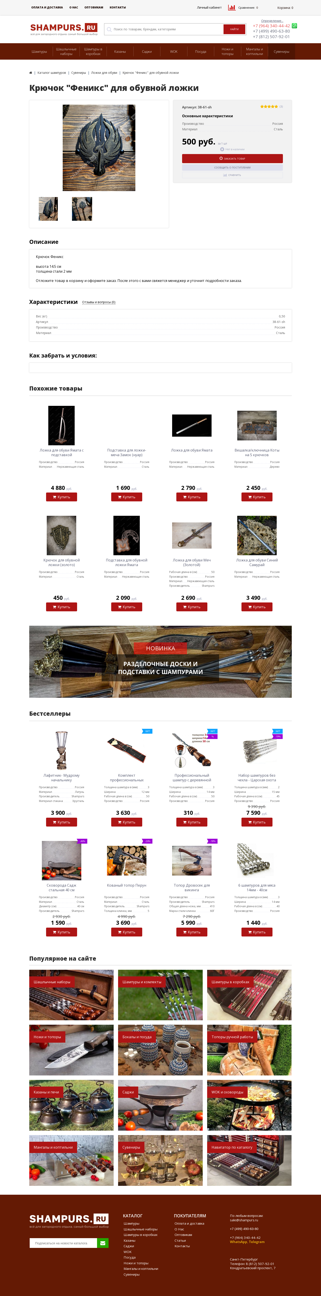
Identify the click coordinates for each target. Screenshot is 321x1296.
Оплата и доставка (47, 7)
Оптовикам (93, 7)
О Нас (73, 7)
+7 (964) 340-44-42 (271, 26)
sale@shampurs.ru (244, 1220)
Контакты (118, 7)
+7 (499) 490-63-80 (271, 31)
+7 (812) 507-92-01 (271, 36)
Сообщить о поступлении (232, 167)
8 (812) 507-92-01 (260, 1263)
